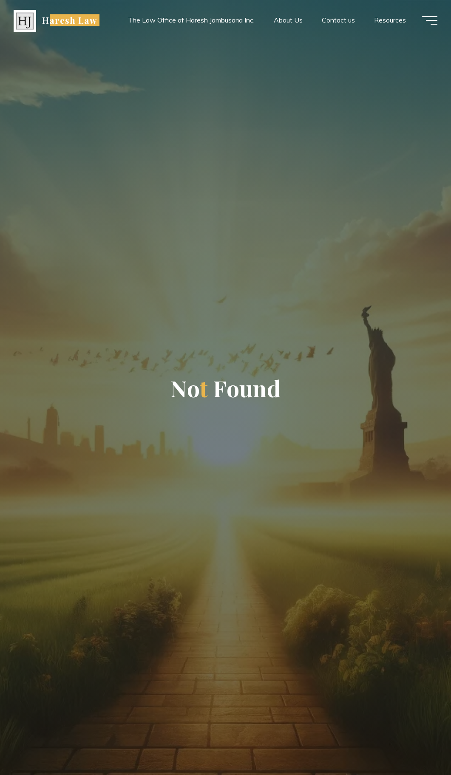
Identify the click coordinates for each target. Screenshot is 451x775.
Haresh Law (69, 20)
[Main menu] (429, 20)
